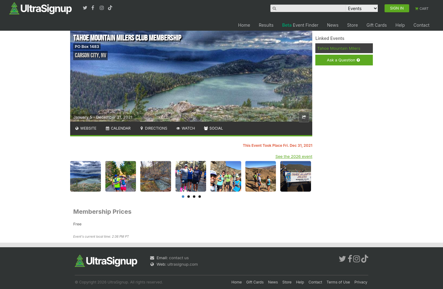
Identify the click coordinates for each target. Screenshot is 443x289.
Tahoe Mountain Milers (338, 48)
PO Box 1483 (87, 46)
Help (400, 25)
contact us (179, 257)
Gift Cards (376, 25)
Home (244, 25)
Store (352, 25)
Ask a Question (343, 60)
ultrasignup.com (182, 264)
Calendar (118, 128)
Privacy (360, 282)
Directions (153, 128)
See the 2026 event (293, 156)
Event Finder (300, 25)
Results (266, 25)
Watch (185, 128)
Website (85, 128)
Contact (421, 25)
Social (213, 128)
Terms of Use (338, 282)
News (332, 25)
